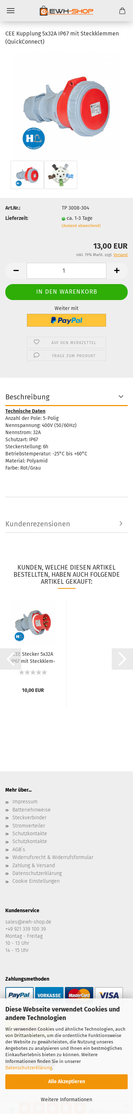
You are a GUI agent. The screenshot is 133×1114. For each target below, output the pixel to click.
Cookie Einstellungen (36, 881)
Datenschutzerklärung (28, 1067)
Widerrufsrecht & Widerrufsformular (52, 857)
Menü (11, 10)
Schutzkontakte (29, 834)
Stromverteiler (28, 826)
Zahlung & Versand (33, 866)
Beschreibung (27, 397)
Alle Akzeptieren (66, 1082)
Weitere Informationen (66, 1100)
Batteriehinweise (31, 810)
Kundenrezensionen (37, 524)
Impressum (25, 802)
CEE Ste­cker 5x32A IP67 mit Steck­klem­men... (33, 657)
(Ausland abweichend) (81, 225)
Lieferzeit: (16, 218)
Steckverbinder (29, 818)
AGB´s (18, 850)
